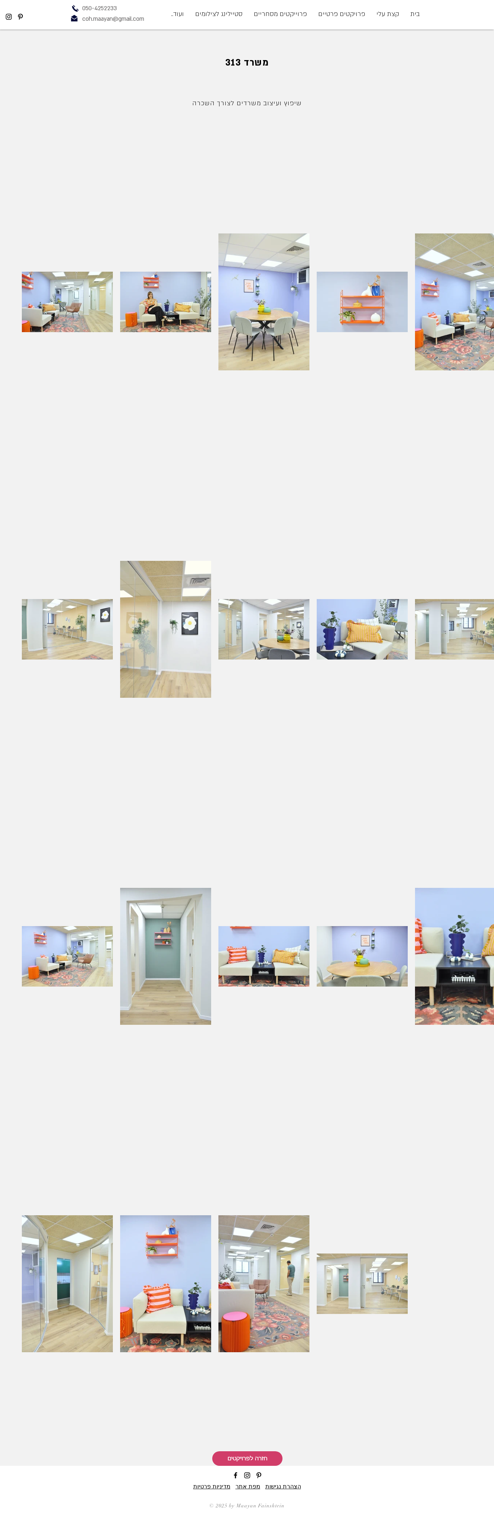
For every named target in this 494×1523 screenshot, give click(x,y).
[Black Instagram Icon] (9, 17)
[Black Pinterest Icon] (20, 17)
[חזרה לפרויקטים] (247, 1458)
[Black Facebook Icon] (236, 1475)
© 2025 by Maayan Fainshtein (247, 1506)
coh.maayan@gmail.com (113, 19)
